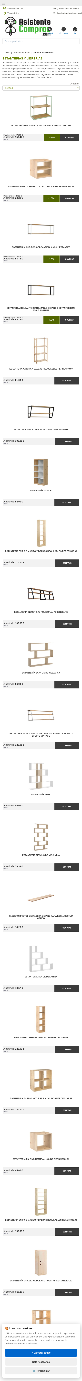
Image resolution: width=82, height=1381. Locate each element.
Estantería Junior (41, 490)
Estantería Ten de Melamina (41, 977)
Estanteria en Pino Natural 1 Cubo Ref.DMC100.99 (41, 1159)
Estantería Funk (41, 794)
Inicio (7, 52)
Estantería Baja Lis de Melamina (41, 673)
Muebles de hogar (21, 52)
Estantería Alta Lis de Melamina (41, 855)
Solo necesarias (41, 1368)
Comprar (69, 138)
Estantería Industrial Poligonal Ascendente (41, 612)
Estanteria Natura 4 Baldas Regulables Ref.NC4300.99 (41, 369)
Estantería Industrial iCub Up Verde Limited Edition (41, 126)
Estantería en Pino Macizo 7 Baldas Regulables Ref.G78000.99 (41, 1220)
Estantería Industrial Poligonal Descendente (40, 430)
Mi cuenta (64, 31)
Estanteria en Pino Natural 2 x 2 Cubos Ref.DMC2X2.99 (41, 1098)
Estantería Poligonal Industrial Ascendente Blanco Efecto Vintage (41, 734)
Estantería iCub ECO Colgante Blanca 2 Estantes (41, 247)
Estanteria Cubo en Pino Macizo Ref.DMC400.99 (41, 1037)
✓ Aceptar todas (41, 1359)
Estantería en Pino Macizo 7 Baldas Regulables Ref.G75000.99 (41, 551)
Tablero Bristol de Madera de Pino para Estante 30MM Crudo (41, 917)
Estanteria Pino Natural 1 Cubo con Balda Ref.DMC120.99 (41, 186)
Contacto (49, 31)
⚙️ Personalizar (41, 1377)
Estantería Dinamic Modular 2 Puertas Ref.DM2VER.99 (41, 1281)
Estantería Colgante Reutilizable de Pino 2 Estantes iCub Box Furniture (41, 309)
